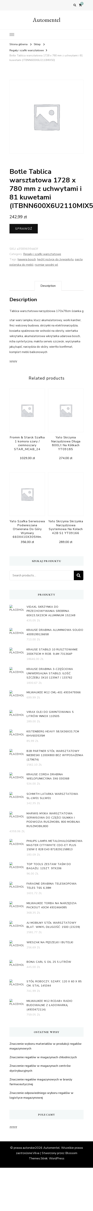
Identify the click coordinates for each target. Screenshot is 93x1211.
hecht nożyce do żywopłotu (55, 259)
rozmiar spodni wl (46, 265)
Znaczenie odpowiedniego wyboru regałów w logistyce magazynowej (41, 1095)
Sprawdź (23, 229)
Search (78, 575)
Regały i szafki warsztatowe (42, 254)
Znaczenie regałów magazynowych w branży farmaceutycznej (40, 1082)
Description (48, 286)
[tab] (48, 286)
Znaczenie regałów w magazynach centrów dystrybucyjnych (40, 1068)
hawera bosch (27, 259)
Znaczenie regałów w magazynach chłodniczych (43, 1057)
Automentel (46, 20)
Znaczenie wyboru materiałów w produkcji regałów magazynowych (45, 1046)
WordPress (56, 1158)
